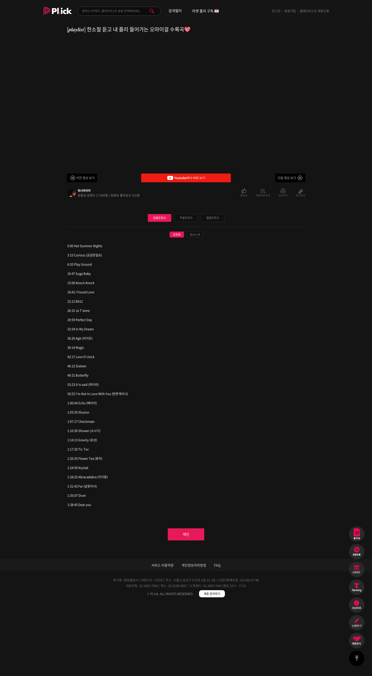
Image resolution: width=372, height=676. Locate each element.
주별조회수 (186, 289)
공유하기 (283, 195)
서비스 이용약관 (162, 637)
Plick (58, 14)
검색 (151, 11)
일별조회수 (159, 289)
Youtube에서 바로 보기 (186, 178)
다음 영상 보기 (287, 177)
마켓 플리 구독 (205, 11)
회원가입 (290, 11)
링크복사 (300, 195)
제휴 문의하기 (212, 666)
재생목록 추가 (263, 195)
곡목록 (177, 306)
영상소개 (195, 306)
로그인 (276, 11)
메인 (186, 606)
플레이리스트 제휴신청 (314, 11)
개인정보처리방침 (193, 637)
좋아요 (243, 195)
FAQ (217, 637)
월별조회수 (212, 289)
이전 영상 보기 (85, 177)
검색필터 (175, 11)
